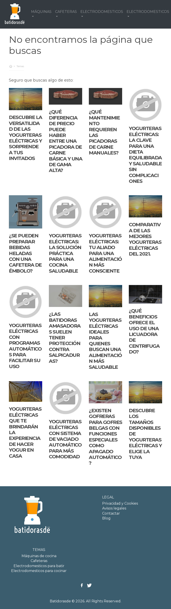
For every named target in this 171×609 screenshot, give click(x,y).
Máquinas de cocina (39, 556)
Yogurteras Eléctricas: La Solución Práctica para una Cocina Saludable (65, 253)
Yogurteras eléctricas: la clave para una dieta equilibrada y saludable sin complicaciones (145, 154)
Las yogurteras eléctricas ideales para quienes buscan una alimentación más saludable (105, 340)
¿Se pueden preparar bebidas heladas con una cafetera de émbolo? (25, 253)
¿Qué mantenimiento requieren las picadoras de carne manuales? (104, 132)
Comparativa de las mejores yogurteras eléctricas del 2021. (145, 239)
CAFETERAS (66, 12)
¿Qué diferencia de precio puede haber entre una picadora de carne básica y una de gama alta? (65, 141)
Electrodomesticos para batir (39, 566)
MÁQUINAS (41, 12)
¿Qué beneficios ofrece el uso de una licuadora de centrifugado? (144, 331)
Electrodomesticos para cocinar (39, 571)
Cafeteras (39, 561)
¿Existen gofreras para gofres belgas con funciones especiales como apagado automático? (105, 437)
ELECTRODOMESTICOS (101, 12)
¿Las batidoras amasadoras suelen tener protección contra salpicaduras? (65, 337)
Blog (106, 518)
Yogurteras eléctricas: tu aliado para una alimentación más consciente (105, 253)
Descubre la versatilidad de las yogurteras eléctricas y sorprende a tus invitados (25, 137)
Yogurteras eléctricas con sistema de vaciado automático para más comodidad (65, 439)
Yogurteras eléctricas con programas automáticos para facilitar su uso (25, 345)
